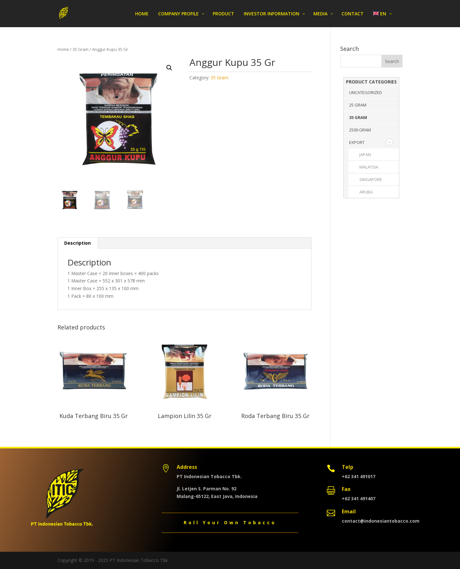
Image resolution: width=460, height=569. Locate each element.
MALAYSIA (368, 167)
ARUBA (365, 192)
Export (356, 142)
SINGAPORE (370, 179)
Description (77, 243)
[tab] (77, 243)
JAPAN (365, 154)
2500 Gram (360, 130)
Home (63, 49)
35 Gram (80, 49)
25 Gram (357, 105)
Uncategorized (365, 92)
